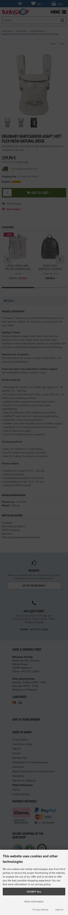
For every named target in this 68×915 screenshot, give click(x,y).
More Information (34, 901)
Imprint (59, 909)
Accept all (34, 891)
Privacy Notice (40, 909)
